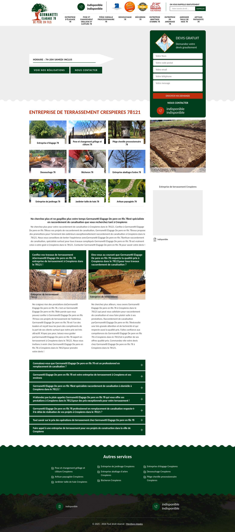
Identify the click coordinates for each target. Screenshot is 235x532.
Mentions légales (134, 523)
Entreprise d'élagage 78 (70, 19)
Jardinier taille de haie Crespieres (71, 481)
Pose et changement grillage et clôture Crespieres (70, 469)
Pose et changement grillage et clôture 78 (86, 20)
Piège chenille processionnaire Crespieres (162, 478)
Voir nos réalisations (49, 70)
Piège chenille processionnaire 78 (106, 19)
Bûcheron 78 (140, 18)
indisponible (95, 5)
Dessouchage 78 (125, 18)
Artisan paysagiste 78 (198, 19)
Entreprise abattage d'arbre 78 (154, 19)
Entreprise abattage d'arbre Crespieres (114, 473)
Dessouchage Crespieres (159, 471)
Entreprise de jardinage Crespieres (117, 466)
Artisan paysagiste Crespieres (69, 476)
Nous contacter (86, 70)
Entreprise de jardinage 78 (170, 20)
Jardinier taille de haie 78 (184, 19)
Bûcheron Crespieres (111, 480)
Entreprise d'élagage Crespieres (162, 466)
